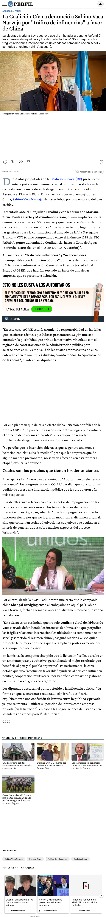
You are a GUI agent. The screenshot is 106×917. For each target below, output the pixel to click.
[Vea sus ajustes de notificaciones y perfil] (100, 4)
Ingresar (93, 4)
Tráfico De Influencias (57, 859)
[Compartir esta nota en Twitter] (13, 161)
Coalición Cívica (80, 859)
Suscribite (42, 309)
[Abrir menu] (4, 4)
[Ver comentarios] (101, 11)
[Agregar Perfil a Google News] (89, 172)
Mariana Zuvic (35, 859)
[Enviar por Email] (28, 161)
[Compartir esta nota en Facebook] (5, 161)
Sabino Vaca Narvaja (14, 859)
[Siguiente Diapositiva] (101, 895)
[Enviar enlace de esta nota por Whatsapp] (20, 161)
